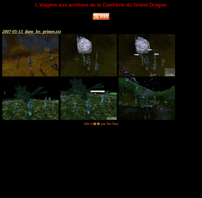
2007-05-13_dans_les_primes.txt (31, 31)
